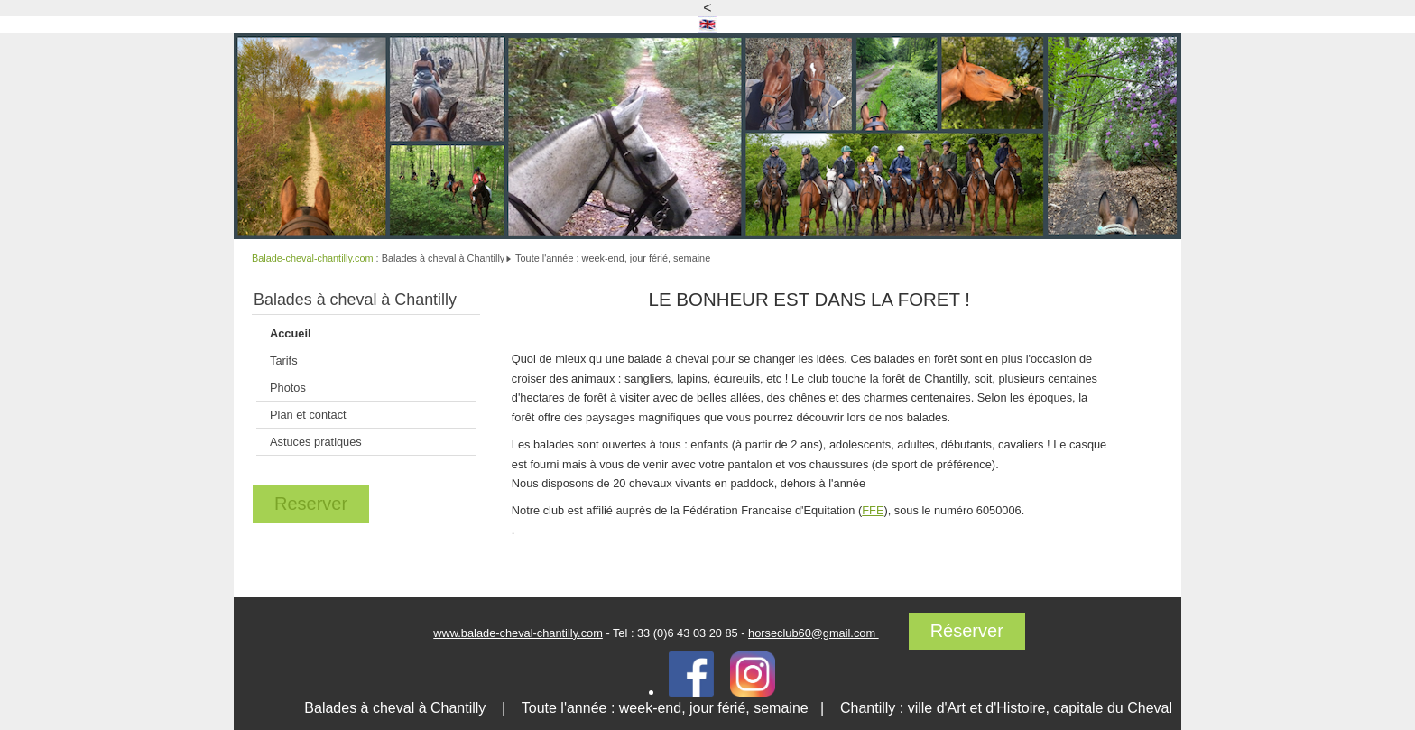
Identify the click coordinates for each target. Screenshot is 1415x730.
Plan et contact (308, 414)
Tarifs (284, 360)
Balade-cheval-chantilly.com (313, 258)
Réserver (966, 631)
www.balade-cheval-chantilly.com (518, 633)
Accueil (290, 333)
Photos (288, 387)
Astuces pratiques (316, 441)
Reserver (310, 503)
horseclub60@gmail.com (813, 633)
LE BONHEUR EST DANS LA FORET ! (809, 299)
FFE (872, 510)
